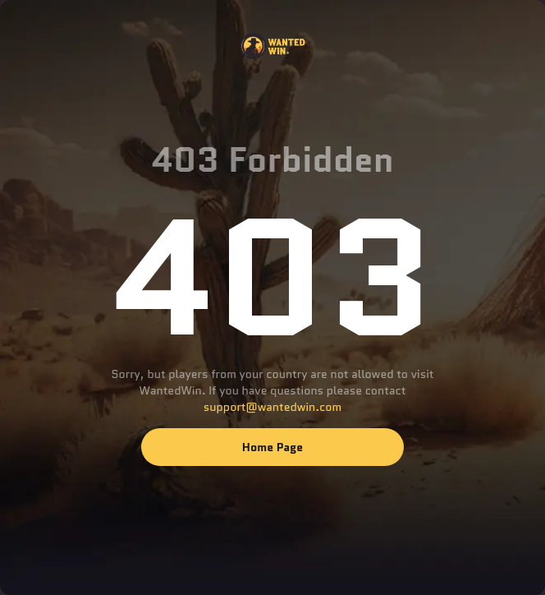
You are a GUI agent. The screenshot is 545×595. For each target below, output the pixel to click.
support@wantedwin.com (272, 407)
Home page (272, 447)
